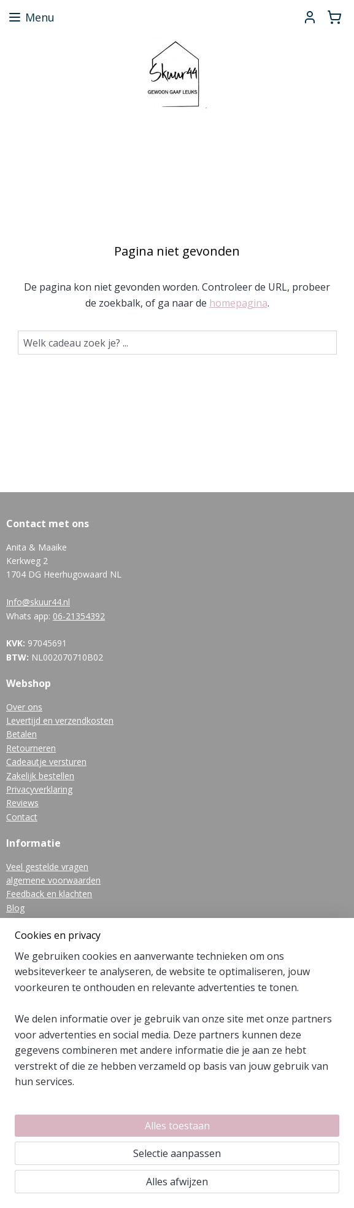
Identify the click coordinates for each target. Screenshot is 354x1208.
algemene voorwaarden (53, 880)
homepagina (238, 303)
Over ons (24, 707)
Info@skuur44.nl (38, 602)
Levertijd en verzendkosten (60, 720)
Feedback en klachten (49, 894)
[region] (177, 1024)
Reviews (22, 803)
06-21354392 (79, 616)
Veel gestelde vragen (47, 867)
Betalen (21, 734)
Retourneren (31, 748)
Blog (15, 908)
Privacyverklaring (39, 789)
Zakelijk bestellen (40, 776)
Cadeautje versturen (46, 761)
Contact (21, 817)
